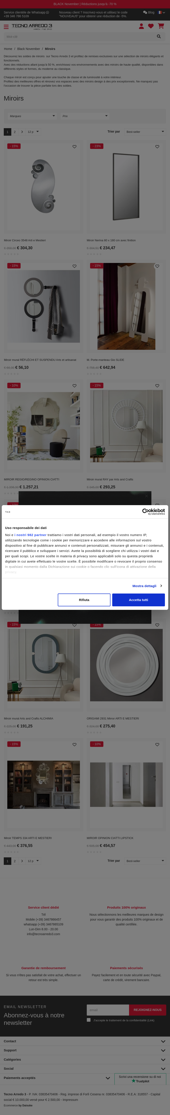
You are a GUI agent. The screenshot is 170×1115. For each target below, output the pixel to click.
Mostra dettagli (144, 586)
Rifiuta (84, 600)
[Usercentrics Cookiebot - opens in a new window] (145, 511)
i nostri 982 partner (30, 535)
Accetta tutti (138, 600)
